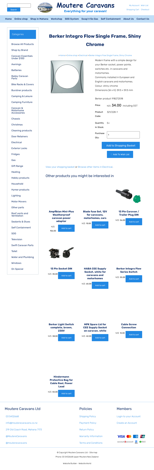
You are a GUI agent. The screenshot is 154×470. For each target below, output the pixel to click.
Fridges (15, 154)
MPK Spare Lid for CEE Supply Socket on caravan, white (95, 327)
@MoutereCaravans (16, 436)
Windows (16, 263)
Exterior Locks (19, 148)
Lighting (16, 195)
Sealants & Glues (20, 221)
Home (8, 18)
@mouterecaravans (16, 442)
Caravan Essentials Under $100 (22, 57)
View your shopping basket (60, 166)
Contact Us (143, 18)
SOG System (72, 18)
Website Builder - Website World (77, 463)
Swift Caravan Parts (22, 245)
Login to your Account (129, 416)
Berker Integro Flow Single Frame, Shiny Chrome (110, 55)
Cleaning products (21, 130)
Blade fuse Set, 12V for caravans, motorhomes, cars (95, 214)
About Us (128, 18)
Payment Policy (87, 422)
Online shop (21, 18)
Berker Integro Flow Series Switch (128, 270)
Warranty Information (90, 436)
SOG (13, 233)
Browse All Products (22, 44)
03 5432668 (12, 416)
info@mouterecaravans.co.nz (21, 422)
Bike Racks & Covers (22, 84)
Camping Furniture (21, 102)
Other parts (17, 207)
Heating (15, 172)
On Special (17, 269)
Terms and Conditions (90, 442)
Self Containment (111, 18)
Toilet (14, 251)
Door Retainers (19, 136)
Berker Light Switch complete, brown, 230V (61, 327)
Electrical (16, 142)
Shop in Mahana (39, 18)
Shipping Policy (87, 416)
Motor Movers (18, 201)
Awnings (16, 64)
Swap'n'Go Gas (89, 18)
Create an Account (127, 422)
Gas (13, 160)
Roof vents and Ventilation (19, 214)
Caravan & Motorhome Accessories (18, 110)
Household (17, 183)
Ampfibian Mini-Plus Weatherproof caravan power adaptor (61, 216)
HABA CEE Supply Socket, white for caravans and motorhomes (95, 273)
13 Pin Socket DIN (61, 268)
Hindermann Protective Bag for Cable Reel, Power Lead (61, 381)
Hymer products (20, 189)
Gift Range (17, 166)
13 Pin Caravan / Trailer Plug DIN (129, 213)
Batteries (16, 70)
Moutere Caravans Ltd (78, 452)
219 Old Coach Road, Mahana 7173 (24, 429)
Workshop (56, 18)
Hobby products (20, 177)
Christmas (17, 124)
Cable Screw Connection (129, 326)
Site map (93, 452)
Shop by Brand (19, 50)
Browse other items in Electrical (95, 166)
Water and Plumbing (22, 257)
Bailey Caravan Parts (19, 77)
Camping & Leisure (21, 96)
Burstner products (21, 90)
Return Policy (86, 429)
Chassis (15, 118)
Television (16, 239)
